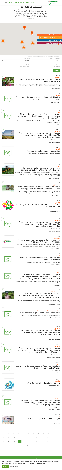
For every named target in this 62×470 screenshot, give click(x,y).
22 (52, 441)
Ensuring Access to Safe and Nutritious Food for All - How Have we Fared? (38, 205)
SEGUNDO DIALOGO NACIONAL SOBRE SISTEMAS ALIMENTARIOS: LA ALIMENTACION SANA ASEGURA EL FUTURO (39, 296)
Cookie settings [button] (13, 466)
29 (14, 441)
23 (46, 441)
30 (8, 441)
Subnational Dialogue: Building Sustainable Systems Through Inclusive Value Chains (38, 367)
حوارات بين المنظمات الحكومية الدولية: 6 (50, 37)
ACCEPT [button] (5, 466)
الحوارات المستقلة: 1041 (55, 40)
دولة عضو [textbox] (27, 60)
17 (25, 437)
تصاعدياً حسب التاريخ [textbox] (24, 66)
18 (19, 437)
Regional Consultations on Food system (43, 151)
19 (14, 437)
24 (41, 441)
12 (52, 437)
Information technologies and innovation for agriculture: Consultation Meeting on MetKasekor (39, 169)
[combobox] (16, 60)
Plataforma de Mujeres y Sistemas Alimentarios (40, 313)
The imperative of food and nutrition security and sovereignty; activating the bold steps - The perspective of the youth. (39, 332)
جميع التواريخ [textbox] (57, 66)
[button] (24, 28)
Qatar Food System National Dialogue (44, 418)
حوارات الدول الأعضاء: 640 (54, 35)
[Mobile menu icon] (6, 2)
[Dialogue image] (8, 81)
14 (41, 437)
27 (25, 441)
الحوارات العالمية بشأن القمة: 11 (53, 43)
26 (30, 441)
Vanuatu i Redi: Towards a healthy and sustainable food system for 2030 (39, 80)
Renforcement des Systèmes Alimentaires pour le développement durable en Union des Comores (39, 188)
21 (3, 437)
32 (27, 445)
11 (2, 433)
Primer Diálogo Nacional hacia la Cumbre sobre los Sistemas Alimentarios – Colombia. (39, 241)
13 (46, 437)
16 (30, 437)
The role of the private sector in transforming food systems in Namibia (39, 259)
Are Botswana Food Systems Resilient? (43, 383)
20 (8, 437)
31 (3, 441)
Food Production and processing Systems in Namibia (38, 97)
